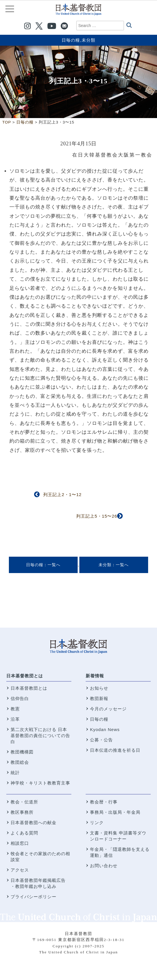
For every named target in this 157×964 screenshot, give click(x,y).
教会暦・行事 (103, 801)
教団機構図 (22, 751)
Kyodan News (105, 729)
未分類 (88, 40)
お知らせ (99, 688)
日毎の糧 (71, 40)
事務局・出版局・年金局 (115, 812)
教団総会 (20, 762)
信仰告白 (20, 698)
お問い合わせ (103, 865)
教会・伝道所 (24, 801)
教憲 (15, 708)
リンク (97, 822)
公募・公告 (101, 739)
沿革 (15, 719)
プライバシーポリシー (33, 896)
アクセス (20, 869)
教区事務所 (22, 812)
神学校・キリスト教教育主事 (40, 782)
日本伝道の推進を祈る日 (115, 750)
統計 (15, 772)
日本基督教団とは (24, 675)
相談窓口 (20, 843)
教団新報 (99, 698)
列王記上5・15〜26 (96, 516)
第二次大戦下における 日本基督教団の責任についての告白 (40, 735)
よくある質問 (24, 832)
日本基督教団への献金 (33, 822)
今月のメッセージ (108, 708)
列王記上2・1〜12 (62, 494)
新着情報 (95, 675)
